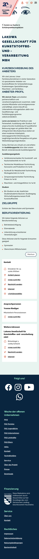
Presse (7, 469)
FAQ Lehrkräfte (10, 438)
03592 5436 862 (14, 280)
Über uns (7, 516)
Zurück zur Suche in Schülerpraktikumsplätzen (12, 26)
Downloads (8, 474)
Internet (11, 289)
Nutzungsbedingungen (13, 543)
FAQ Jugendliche (11, 429)
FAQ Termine (9, 424)
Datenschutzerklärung (13, 538)
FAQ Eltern (8, 442)
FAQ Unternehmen (11, 433)
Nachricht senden (15, 284)
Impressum (8, 534)
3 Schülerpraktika (15, 294)
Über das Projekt (10, 465)
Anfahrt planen (14, 275)
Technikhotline (10, 456)
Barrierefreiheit (10, 547)
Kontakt (7, 451)
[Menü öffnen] (35, 3)
